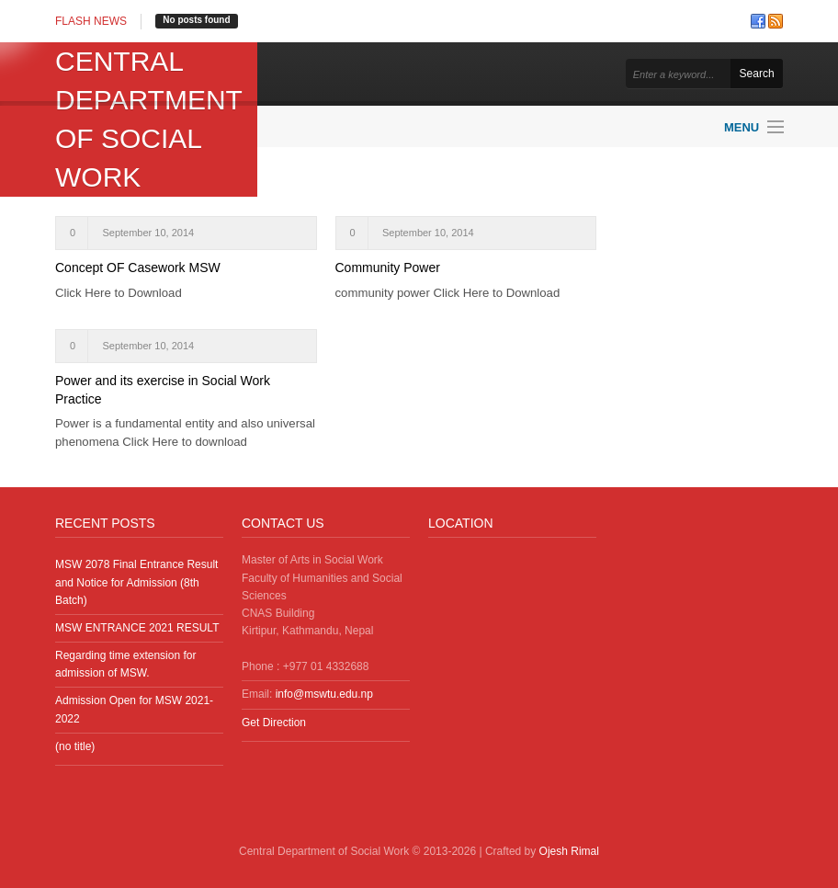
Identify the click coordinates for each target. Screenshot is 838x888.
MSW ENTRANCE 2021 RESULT (137, 627)
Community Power (387, 267)
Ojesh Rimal (569, 851)
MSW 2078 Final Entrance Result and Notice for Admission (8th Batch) (136, 582)
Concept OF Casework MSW (138, 267)
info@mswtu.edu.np (324, 694)
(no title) (75, 746)
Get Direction (274, 722)
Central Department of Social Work (148, 119)
